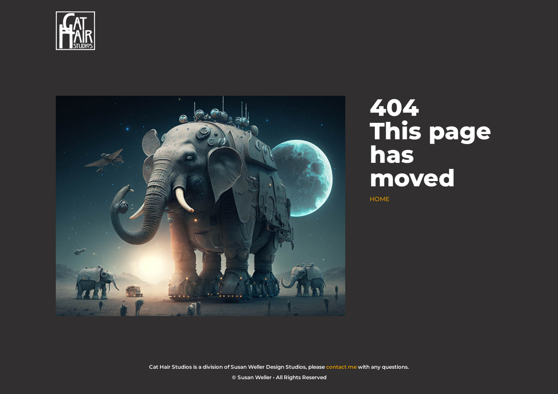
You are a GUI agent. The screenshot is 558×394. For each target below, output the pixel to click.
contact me (341, 367)
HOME (379, 199)
